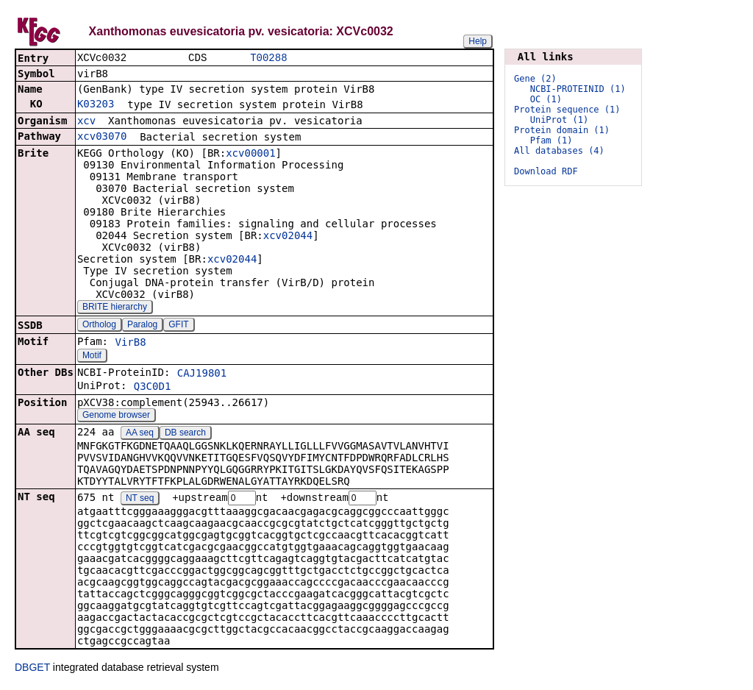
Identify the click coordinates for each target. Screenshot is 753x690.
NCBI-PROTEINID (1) (578, 89)
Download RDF (546, 171)
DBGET (32, 669)
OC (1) (546, 99)
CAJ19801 (201, 374)
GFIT (178, 326)
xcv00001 (250, 154)
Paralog (142, 326)
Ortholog (99, 326)
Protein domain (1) (562, 130)
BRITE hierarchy (114, 308)
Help (477, 41)
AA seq (140, 434)
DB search (185, 434)
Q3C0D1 (152, 388)
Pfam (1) (551, 140)
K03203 (96, 105)
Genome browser (116, 416)
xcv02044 (288, 237)
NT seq (140, 500)
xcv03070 (101, 137)
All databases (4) (559, 151)
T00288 (268, 58)
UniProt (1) (559, 120)
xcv (86, 122)
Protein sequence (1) (567, 109)
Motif (91, 357)
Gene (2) (535, 79)
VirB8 (130, 343)
